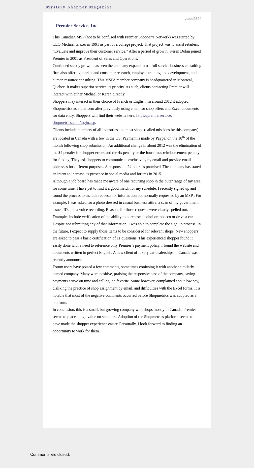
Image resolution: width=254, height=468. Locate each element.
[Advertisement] (127, 373)
